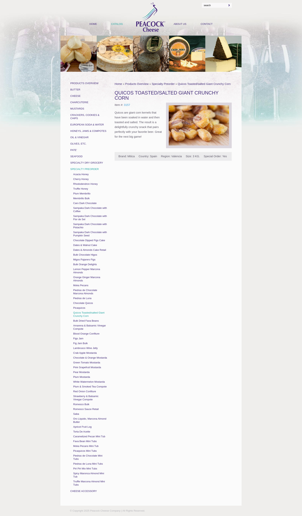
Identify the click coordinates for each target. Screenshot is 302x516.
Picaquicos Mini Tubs (85, 450)
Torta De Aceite (81, 431)
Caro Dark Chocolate (84, 203)
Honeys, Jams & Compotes (88, 131)
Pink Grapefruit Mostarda (87, 367)
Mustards (77, 108)
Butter (75, 89)
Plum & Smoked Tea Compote (90, 386)
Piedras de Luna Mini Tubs (88, 463)
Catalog (117, 24)
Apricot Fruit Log (82, 426)
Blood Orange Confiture (86, 333)
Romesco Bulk (81, 404)
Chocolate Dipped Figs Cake (89, 240)
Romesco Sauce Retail (86, 409)
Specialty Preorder (163, 83)
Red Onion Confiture (84, 391)
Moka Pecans (80, 285)
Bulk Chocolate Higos (85, 254)
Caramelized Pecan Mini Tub (89, 436)
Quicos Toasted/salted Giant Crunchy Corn (204, 83)
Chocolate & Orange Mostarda (90, 357)
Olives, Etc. (78, 143)
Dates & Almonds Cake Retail (89, 249)
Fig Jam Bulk (80, 343)
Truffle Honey (80, 188)
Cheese (75, 96)
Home (118, 83)
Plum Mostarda (81, 377)
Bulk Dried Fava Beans (86, 320)
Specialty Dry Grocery (86, 162)
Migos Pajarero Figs (84, 259)
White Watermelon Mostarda (89, 381)
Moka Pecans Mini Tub (86, 446)
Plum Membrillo (82, 193)
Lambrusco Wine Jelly (85, 348)
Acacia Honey (81, 174)
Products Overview (137, 83)
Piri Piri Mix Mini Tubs (85, 468)
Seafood (76, 156)
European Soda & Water (87, 124)
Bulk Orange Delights (85, 264)
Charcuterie (79, 102)
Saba (76, 413)
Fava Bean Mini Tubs (85, 441)
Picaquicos (79, 307)
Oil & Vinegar (79, 137)
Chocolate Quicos (83, 303)
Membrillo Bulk (81, 198)
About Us (180, 24)
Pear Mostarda (81, 372)
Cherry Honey (81, 179)
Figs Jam (78, 338)
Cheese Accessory (83, 491)
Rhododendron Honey (85, 183)
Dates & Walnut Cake (85, 245)
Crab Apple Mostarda (85, 352)
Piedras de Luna (82, 298)
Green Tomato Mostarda (86, 362)
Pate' (73, 150)
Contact (207, 24)
